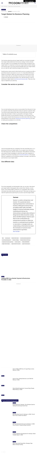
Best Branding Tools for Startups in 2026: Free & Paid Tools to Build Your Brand (24, 415)
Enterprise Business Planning (25, 239)
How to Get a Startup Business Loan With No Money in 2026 (23, 379)
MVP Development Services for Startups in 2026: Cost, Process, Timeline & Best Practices (24, 424)
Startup (14, 402)
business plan (7, 238)
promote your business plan (21, 79)
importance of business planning (7, 241)
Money (3, 276)
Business (5, 6)
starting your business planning (22, 118)
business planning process (6, 239)
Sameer (6, 17)
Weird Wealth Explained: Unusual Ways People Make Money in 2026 (23, 389)
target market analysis (6, 243)
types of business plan (26, 243)
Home (2, 6)
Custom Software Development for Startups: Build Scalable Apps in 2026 (24, 434)
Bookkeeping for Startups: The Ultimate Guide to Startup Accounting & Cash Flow (24, 405)
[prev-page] (2, 452)
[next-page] (4, 452)
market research (17, 241)
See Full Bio (16, 231)
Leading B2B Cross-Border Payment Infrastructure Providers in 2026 (15, 279)
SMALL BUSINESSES (25, 241)
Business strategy (15, 239)
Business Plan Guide (15, 238)
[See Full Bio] (19, 231)
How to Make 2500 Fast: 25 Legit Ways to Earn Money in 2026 (23, 369)
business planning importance (25, 238)
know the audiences (24, 154)
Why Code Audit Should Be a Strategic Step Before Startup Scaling (22, 444)
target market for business (16, 243)
